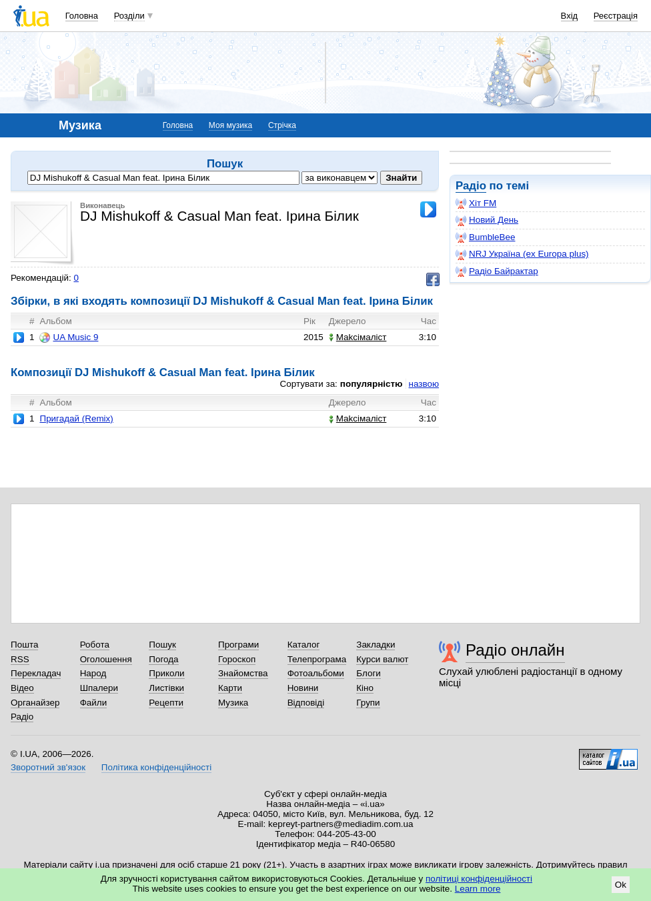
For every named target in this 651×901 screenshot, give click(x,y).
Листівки (166, 688)
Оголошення (106, 659)
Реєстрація (616, 16)
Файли (93, 703)
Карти (230, 688)
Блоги (368, 673)
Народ (93, 673)
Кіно (365, 688)
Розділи (129, 16)
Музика (233, 703)
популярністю (371, 384)
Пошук (162, 645)
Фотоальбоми (315, 673)
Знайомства (243, 673)
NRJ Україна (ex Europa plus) (522, 254)
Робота (94, 645)
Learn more (478, 889)
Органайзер (35, 703)
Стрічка (282, 125)
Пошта (24, 645)
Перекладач (36, 673)
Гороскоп (236, 659)
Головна (81, 16)
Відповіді (306, 703)
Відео (22, 688)
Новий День (487, 220)
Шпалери (99, 688)
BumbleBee (485, 237)
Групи (368, 703)
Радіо (471, 185)
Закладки (375, 645)
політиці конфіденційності (479, 879)
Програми (238, 645)
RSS (20, 659)
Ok (620, 885)
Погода (163, 659)
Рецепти (166, 703)
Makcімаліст (358, 337)
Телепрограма (317, 659)
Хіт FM (476, 203)
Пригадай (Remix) (76, 418)
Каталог (303, 645)
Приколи (166, 673)
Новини (303, 688)
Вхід (569, 16)
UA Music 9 (68, 337)
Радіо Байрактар (497, 271)
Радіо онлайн (515, 650)
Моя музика (230, 125)
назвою (424, 384)
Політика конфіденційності (156, 767)
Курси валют (382, 659)
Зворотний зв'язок (48, 767)
